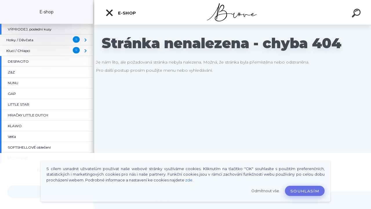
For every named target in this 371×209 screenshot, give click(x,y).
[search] (357, 14)
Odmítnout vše (265, 191)
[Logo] (232, 12)
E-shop (120, 12)
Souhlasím (304, 191)
